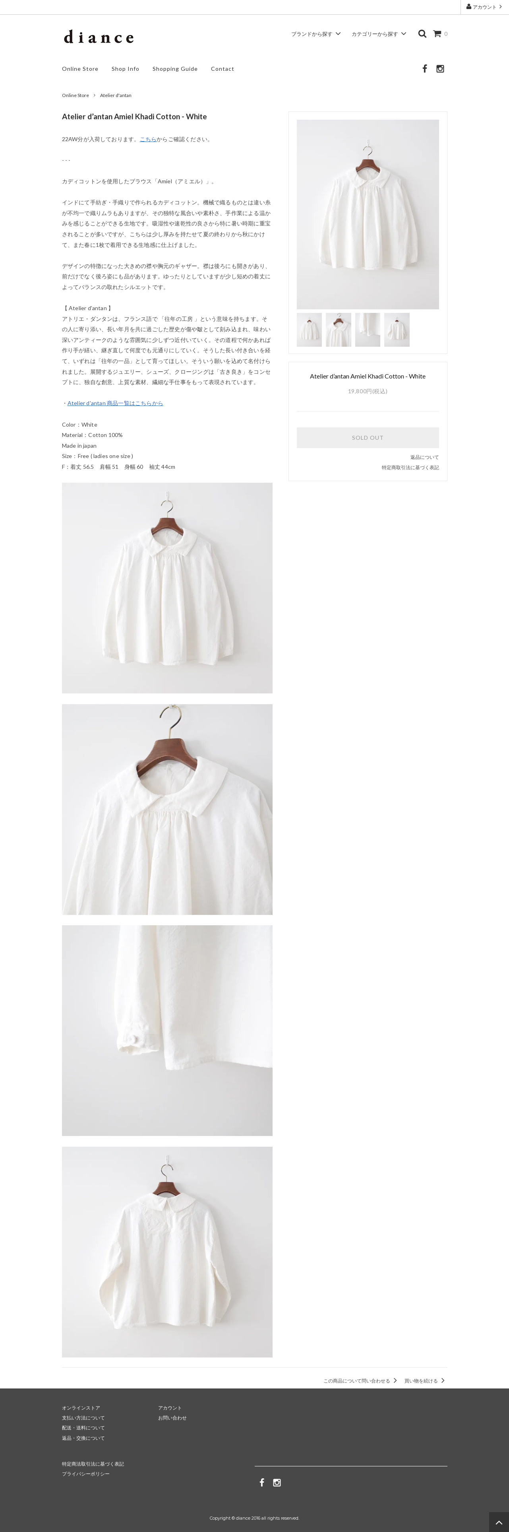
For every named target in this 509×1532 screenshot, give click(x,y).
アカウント (485, 6)
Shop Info (125, 68)
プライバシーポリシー (86, 1474)
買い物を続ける (425, 1381)
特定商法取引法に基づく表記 (93, 1464)
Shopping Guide (175, 68)
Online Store (80, 68)
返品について (424, 457)
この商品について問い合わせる (361, 1381)
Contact (222, 68)
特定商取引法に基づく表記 (410, 467)
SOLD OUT (368, 437)
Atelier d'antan (116, 95)
